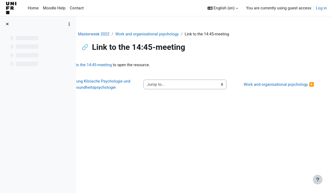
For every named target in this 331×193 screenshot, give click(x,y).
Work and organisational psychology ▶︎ (277, 87)
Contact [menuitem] (77, 8)
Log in (321, 8)
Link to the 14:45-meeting (124, 65)
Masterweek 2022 (108, 34)
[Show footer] (317, 179)
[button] (223, 8)
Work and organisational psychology (162, 34)
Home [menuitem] (33, 8)
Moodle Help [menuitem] (54, 8)
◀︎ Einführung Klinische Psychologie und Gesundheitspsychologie (122, 87)
